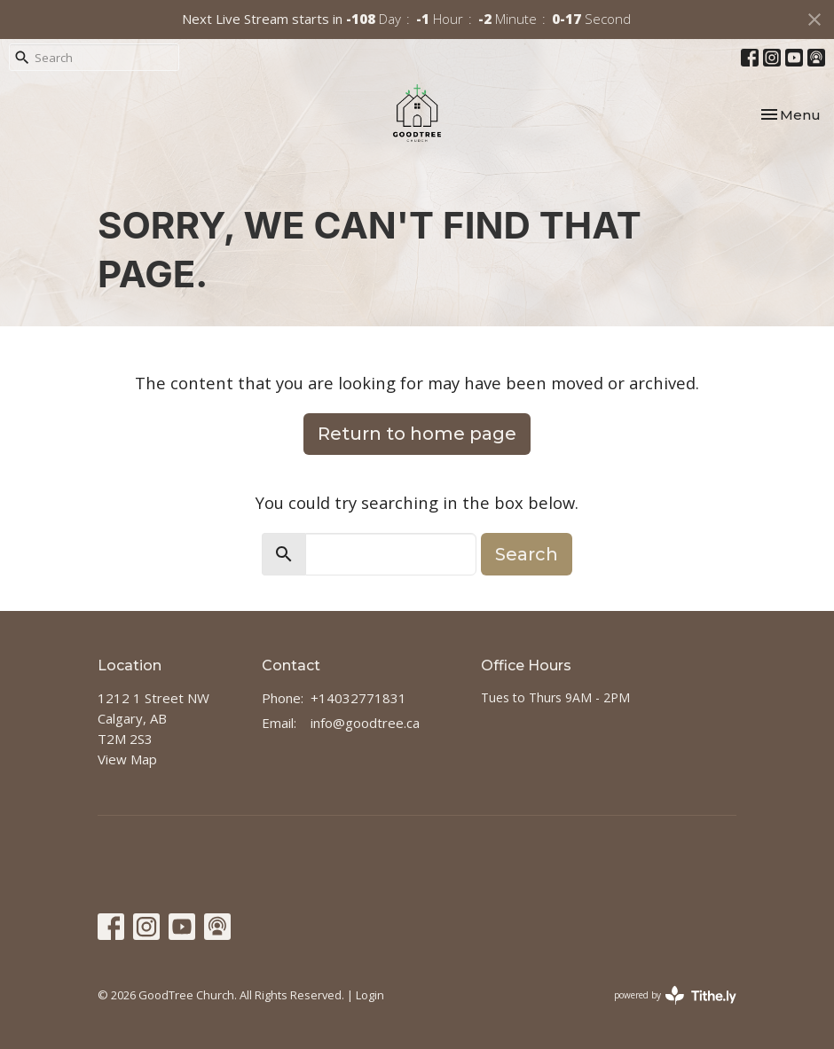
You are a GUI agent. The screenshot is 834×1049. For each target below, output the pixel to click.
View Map (127, 759)
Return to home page (417, 433)
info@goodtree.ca (365, 723)
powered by (675, 995)
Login (370, 995)
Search (526, 554)
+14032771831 (358, 698)
